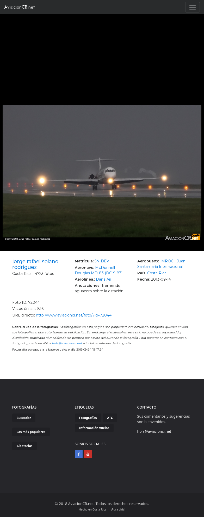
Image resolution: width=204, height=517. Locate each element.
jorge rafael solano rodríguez (35, 264)
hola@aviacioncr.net (67, 343)
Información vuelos (94, 428)
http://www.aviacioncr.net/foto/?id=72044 (74, 315)
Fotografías (88, 418)
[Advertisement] (102, 53)
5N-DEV (102, 261)
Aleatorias (25, 446)
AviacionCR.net (19, 7)
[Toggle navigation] (192, 7)
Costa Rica (156, 273)
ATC (110, 418)
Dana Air (103, 279)
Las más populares (31, 432)
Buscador (24, 418)
